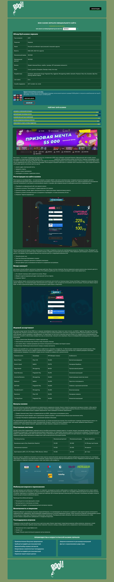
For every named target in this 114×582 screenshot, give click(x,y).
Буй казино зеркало (48, 159)
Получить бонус (30, 98)
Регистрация (95, 9)
